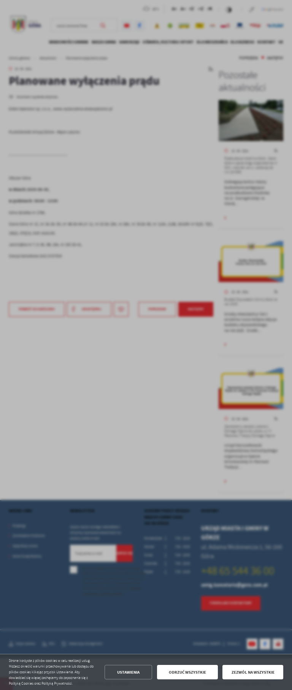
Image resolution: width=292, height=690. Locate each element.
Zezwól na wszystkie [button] (253, 672)
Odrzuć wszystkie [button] (187, 672)
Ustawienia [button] (128, 672)
